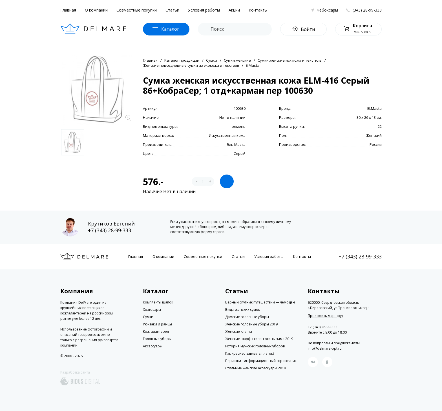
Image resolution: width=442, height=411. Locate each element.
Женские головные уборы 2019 (251, 324)
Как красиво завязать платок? (249, 353)
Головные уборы (157, 338)
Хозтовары (152, 309)
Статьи (172, 10)
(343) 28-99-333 (367, 10)
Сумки (211, 60)
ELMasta (374, 108)
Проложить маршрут (325, 316)
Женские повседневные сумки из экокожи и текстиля (191, 65)
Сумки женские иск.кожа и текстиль (290, 60)
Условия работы (204, 10)
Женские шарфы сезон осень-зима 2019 (259, 338)
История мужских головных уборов (255, 346)
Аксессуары (152, 346)
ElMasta (252, 65)
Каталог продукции (181, 60)
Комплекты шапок (158, 302)
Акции (234, 10)
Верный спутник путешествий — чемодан (260, 302)
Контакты (258, 10)
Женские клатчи (238, 331)
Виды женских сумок (242, 309)
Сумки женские (237, 60)
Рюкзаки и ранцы (157, 324)
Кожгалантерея (156, 331)
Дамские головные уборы (247, 316)
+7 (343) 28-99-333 (109, 230)
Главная (68, 10)
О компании (96, 10)
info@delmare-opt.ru (325, 348)
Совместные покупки (136, 10)
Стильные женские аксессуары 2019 (255, 368)
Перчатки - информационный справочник (261, 360)
